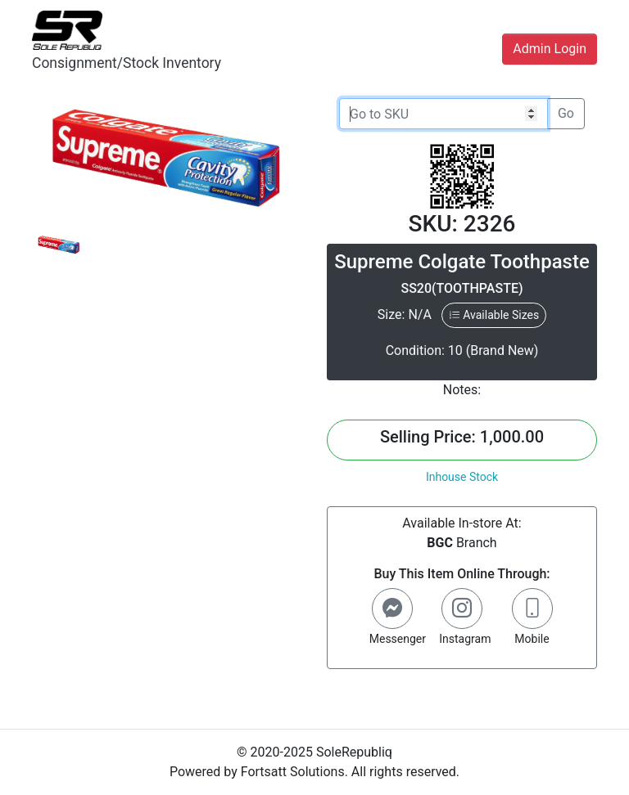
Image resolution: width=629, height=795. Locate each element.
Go (566, 113)
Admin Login (549, 48)
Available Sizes (494, 314)
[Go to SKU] (443, 113)
